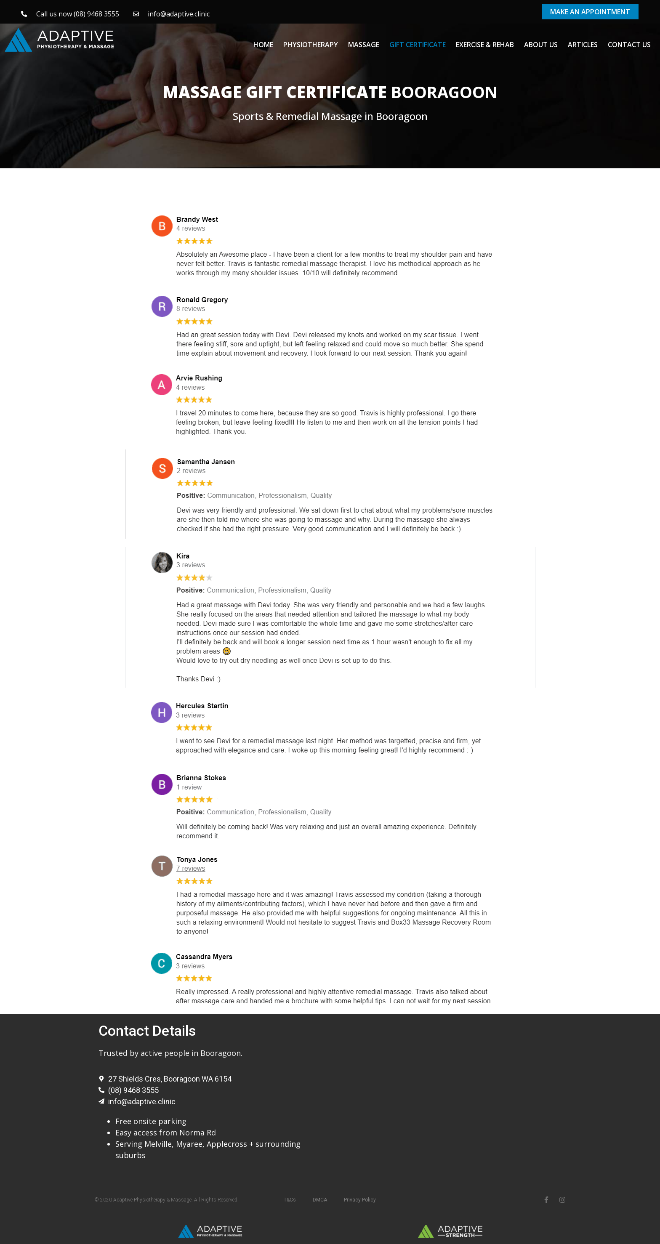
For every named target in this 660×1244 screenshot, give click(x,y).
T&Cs (290, 1200)
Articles (583, 44)
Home (263, 44)
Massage (363, 44)
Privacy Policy (360, 1200)
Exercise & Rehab (485, 44)
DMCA (320, 1200)
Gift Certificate (417, 44)
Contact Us (629, 44)
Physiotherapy (310, 44)
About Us (541, 44)
